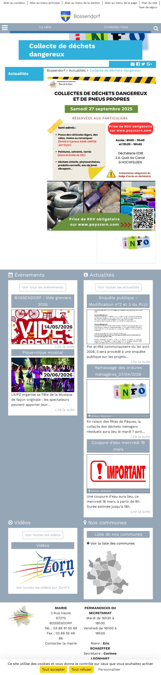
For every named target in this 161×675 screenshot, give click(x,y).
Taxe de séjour (148, 7)
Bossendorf (56, 70)
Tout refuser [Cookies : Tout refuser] (81, 669)
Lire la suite (64, 347)
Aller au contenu (14, 2)
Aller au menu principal (45, 2)
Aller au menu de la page (121, 2)
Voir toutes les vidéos (42, 535)
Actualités (77, 70)
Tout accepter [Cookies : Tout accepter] (53, 669)
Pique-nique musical (42, 352)
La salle (45, 27)
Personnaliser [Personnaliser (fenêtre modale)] (109, 669)
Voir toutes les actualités (118, 287)
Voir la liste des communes (111, 543)
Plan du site (149, 2)
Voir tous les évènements (42, 287)
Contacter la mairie (61, 643)
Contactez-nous (116, 27)
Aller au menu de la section (82, 2)
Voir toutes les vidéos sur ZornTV (43, 588)
